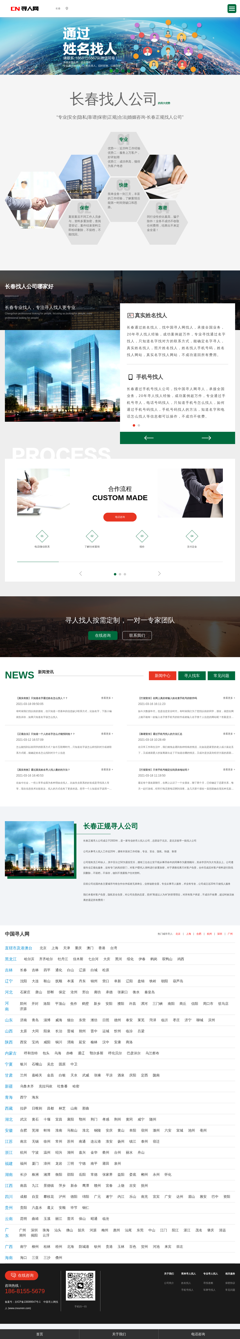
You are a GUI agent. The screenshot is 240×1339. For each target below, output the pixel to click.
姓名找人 (186, 1283)
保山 (82, 1219)
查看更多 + (107, 698)
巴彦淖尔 (134, 1053)
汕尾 (128, 1230)
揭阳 (34, 1235)
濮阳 (120, 1004)
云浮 (46, 1235)
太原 (23, 1031)
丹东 (82, 981)
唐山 (38, 992)
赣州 (97, 1185)
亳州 (203, 1130)
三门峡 (158, 1004)
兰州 (23, 1075)
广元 (97, 1197)
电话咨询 (120, 517)
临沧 (105, 1219)
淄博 (47, 1020)
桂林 (47, 1247)
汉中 (105, 1042)
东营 (82, 1020)
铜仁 (85, 1208)
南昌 (23, 1185)
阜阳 (132, 1130)
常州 (58, 1141)
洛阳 (46, 1004)
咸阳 (47, 1042)
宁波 (35, 1152)
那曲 (85, 1108)
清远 (222, 1230)
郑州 (23, 1004)
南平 (94, 1163)
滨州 (211, 1020)
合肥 (198, 933)
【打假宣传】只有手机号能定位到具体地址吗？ (164, 769)
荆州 (117, 1119)
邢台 (85, 992)
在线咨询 (103, 635)
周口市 (208, 1004)
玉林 (121, 1247)
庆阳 (132, 1075)
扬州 (121, 1141)
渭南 (70, 1042)
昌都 (50, 1108)
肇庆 (210, 1230)
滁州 (156, 1130)
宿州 (144, 1130)
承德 (109, 992)
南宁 (23, 1247)
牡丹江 (63, 959)
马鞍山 (72, 1130)
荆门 (94, 1119)
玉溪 (47, 1219)
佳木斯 (78, 959)
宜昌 (58, 1119)
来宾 (168, 1247)
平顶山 (60, 1004)
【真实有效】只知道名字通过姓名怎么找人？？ (42, 698)
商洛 (129, 1042)
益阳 (121, 1174)
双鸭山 (167, 959)
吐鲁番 (62, 1086)
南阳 (171, 1004)
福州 (23, 1163)
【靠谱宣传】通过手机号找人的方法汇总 (160, 734)
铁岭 (152, 981)
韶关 (81, 1230)
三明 (70, 1163)
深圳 (219, 933)
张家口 (123, 992)
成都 (23, 1197)
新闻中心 (162, 676)
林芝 (62, 1108)
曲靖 (35, 1219)
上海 (188, 933)
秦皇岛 (149, 992)
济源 (23, 1009)
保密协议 (230, 1283)
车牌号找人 (209, 1289)
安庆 (109, 1130)
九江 (35, 1185)
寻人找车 (192, 676)
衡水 (136, 992)
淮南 (58, 1130)
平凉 (109, 1075)
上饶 (121, 1185)
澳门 (90, 948)
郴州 (144, 1174)
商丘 (183, 1004)
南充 (144, 1197)
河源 (93, 1230)
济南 (23, 1020)
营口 (105, 981)
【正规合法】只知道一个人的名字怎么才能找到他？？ (45, 734)
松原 (105, 970)
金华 (94, 1152)
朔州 (82, 1031)
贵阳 (23, 1208)
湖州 (70, 1152)
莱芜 (141, 1020)
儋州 (58, 1258)
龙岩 (58, 1163)
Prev (149, 438)
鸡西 (180, 959)
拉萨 (23, 1108)
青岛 (35, 1020)
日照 (105, 1020)
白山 (70, 970)
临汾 (129, 1031)
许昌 (132, 1004)
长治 (58, 1031)
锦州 (94, 981)
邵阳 (70, 1174)
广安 (168, 1197)
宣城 (179, 1130)
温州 (47, 1152)
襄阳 (70, 1119)
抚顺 (58, 981)
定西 (144, 1075)
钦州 (97, 1247)
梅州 (104, 1230)
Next (206, 438)
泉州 (117, 1163)
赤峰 (69, 1053)
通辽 (81, 1053)
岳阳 (82, 1174)
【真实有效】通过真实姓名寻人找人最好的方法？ (43, 769)
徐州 (47, 1141)
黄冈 (129, 1119)
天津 (66, 948)
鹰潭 (85, 1185)
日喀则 (37, 1108)
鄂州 (82, 1119)
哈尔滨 (29, 959)
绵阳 (85, 1197)
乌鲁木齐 (27, 1086)
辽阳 (129, 981)
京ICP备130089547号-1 (28, 1302)
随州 (152, 1119)
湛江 (187, 1230)
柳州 (35, 1247)
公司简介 (169, 1283)
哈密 (75, 1086)
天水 (74, 1075)
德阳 (74, 1197)
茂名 (198, 1230)
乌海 (57, 1053)
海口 (23, 1258)
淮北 (85, 1130)
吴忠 (50, 1064)
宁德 (82, 1163)
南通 (82, 1141)
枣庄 (176, 1020)
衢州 (105, 1152)
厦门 (35, 1163)
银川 (23, 1064)
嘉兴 (82, 1152)
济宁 (188, 1020)
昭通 (94, 1219)
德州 (117, 1020)
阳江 (175, 1230)
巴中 (215, 1197)
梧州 (58, 1247)
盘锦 (141, 981)
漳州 (47, 1163)
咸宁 (141, 1119)
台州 (117, 1152)
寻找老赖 (208, 1283)
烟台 (70, 1020)
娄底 (132, 1174)
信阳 (194, 1004)
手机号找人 (187, 1289)
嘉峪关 (37, 1075)
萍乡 (62, 1185)
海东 (35, 1097)
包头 (46, 1053)
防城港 (84, 1247)
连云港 (96, 1141)
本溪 (70, 981)
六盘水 (37, 1208)
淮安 (109, 1141)
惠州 (116, 1230)
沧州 (74, 992)
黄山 (121, 1130)
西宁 (23, 1097)
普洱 (70, 1219)
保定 (62, 992)
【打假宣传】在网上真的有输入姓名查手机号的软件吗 (167, 698)
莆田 (105, 1163)
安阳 (109, 1004)
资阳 (226, 1197)
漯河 (144, 1004)
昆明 (23, 1219)
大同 (35, 1031)
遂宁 (109, 1197)
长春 (23, 970)
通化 (58, 970)
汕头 (57, 1230)
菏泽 (152, 1020)
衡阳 (58, 1174)
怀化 (168, 1174)
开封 (35, 1004)
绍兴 (58, 1152)
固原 (62, 1064)
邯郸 (50, 992)
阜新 (117, 981)
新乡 (97, 1004)
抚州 (144, 1185)
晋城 (70, 1031)
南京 (23, 1141)
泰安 (129, 1020)
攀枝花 (49, 1197)
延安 (82, 1042)
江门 (163, 1230)
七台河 (93, 959)
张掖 (97, 1075)
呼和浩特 (31, 1053)
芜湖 (35, 1130)
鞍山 (47, 981)
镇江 (132, 1141)
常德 (94, 1174)
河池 (156, 1247)
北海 (70, 1247)
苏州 (70, 1141)
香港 (101, 948)
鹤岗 (153, 959)
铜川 (58, 1042)
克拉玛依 (45, 1086)
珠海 (46, 1230)
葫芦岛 (178, 981)
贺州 (144, 1247)
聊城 (199, 1020)
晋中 (94, 1031)
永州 (156, 1174)
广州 (230, 933)
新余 (74, 1185)
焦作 (73, 1004)
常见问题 (221, 676)
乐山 (132, 1197)
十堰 (47, 1119)
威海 (58, 1020)
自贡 (35, 1197)
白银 (62, 1075)
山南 (74, 1108)
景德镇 (49, 1185)
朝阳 (164, 981)
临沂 (164, 1020)
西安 (23, 1042)
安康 (117, 1042)
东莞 (140, 1230)
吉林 (35, 970)
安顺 (62, 1208)
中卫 (74, 1064)
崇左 (179, 1247)
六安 (168, 1130)
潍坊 (94, 1020)
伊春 (142, 959)
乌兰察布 (152, 1053)
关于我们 (119, 1334)
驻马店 (223, 1004)
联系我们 (137, 635)
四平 (47, 970)
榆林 (94, 1042)
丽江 (58, 1219)
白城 (94, 970)
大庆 (106, 959)
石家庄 (25, 992)
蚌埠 (47, 1130)
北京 (178, 933)
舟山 (141, 1152)
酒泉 (121, 1075)
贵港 (109, 1247)
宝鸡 (35, 1042)
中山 (151, 1230)
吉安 (132, 1185)
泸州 (62, 1197)
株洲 (35, 1174)
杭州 (209, 933)
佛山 (69, 1230)
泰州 (144, 1141)
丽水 (129, 1152)
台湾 (113, 948)
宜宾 (156, 1197)
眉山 (191, 1197)
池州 (191, 1130)
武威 (85, 1075)
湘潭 (47, 1174)
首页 (39, 1334)
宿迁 (156, 1141)
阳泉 (47, 1031)
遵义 (50, 1208)
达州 (179, 1197)
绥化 (130, 959)
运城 (105, 1031)
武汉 (23, 1119)
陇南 (156, 1075)
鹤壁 (85, 1004)
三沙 (47, 1258)
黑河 (118, 959)
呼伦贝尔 (115, 1053)
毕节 (74, 1208)
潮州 (22, 1235)
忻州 (117, 1031)
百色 (132, 1247)
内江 (121, 1197)
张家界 (107, 1174)
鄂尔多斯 (96, 1053)
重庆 (78, 948)
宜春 (109, 1185)
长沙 (23, 1174)
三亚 (35, 1258)
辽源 (82, 970)
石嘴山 (37, 1064)
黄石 (35, 1119)
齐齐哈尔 (46, 959)
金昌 (50, 1075)
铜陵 (97, 1130)
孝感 (105, 1119)
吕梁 (141, 1031)
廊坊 (97, 992)
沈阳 (23, 981)
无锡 (35, 1141)
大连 (35, 981)
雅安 (203, 1197)
